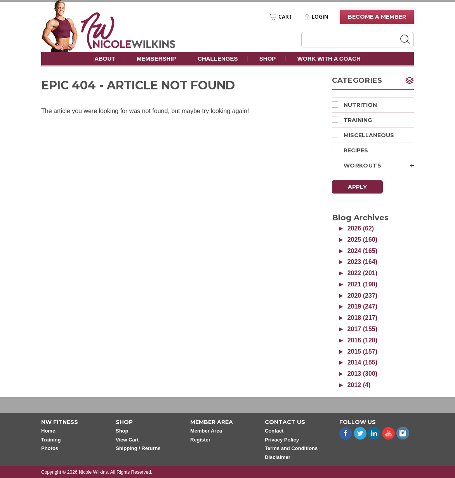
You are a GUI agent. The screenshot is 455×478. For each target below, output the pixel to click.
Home (48, 431)
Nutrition (354, 105)
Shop (267, 58)
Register (200, 440)
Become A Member (377, 16)
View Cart (127, 440)
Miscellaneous (363, 135)
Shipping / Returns (138, 448)
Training (352, 120)
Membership (156, 58)
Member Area (206, 431)
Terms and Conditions (291, 448)
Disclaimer (277, 457)
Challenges (218, 58)
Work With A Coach (329, 58)
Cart (285, 17)
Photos (49, 448)
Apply (357, 186)
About (104, 58)
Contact (274, 431)
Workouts (379, 165)
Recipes (350, 150)
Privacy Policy (282, 440)
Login (320, 17)
